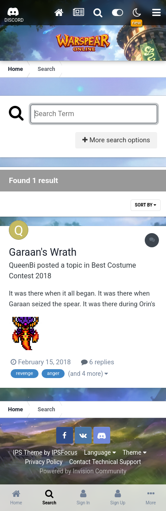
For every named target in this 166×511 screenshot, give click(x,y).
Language (100, 452)
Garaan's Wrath (43, 252)
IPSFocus (64, 452)
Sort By (145, 205)
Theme (135, 452)
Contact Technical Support (105, 461)
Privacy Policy (43, 461)
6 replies (97, 362)
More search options (116, 140)
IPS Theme (27, 452)
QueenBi (22, 265)
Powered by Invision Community (82, 471)
